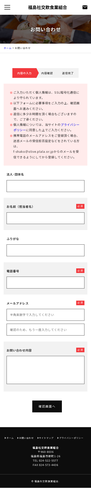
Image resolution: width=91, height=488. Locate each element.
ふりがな (13, 243)
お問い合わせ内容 (19, 355)
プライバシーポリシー (71, 438)
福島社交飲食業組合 (46, 481)
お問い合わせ (26, 438)
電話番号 (13, 275)
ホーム (8, 48)
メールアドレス (18, 308)
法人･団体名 (15, 179)
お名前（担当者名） (21, 211)
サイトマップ (46, 438)
